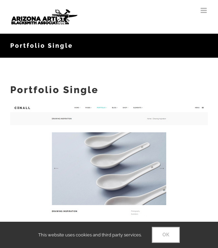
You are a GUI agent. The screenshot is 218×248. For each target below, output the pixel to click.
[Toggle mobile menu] (204, 10)
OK (165, 234)
